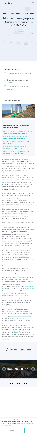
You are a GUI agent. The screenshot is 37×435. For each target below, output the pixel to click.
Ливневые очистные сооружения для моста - (18, 132)
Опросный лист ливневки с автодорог (20, 74)
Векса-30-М (29, 286)
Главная (5, 13)
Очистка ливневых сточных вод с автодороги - (14, 147)
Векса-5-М (5, 182)
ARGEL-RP (30, 327)
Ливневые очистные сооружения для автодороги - (16, 152)
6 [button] (22, 383)
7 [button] (24, 383)
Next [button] (33, 369)
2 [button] (12, 383)
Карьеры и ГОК (18, 369)
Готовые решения (16, 13)
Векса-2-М (13, 177)
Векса (16, 332)
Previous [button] (4, 369)
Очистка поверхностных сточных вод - (16, 137)
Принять (13, 431)
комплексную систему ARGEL (20, 316)
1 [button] (10, 383)
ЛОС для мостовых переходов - (16, 142)
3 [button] (15, 383)
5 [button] (19, 383)
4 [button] (17, 383)
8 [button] (26, 383)
